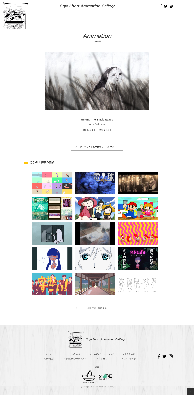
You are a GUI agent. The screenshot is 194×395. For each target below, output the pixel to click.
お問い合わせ (129, 358)
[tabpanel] (97, 81)
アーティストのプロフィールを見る (97, 147)
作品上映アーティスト (76, 358)
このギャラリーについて (103, 354)
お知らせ (76, 354)
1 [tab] (97, 112)
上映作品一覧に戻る (97, 308)
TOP (49, 354)
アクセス (103, 358)
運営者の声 (130, 354)
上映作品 (49, 358)
